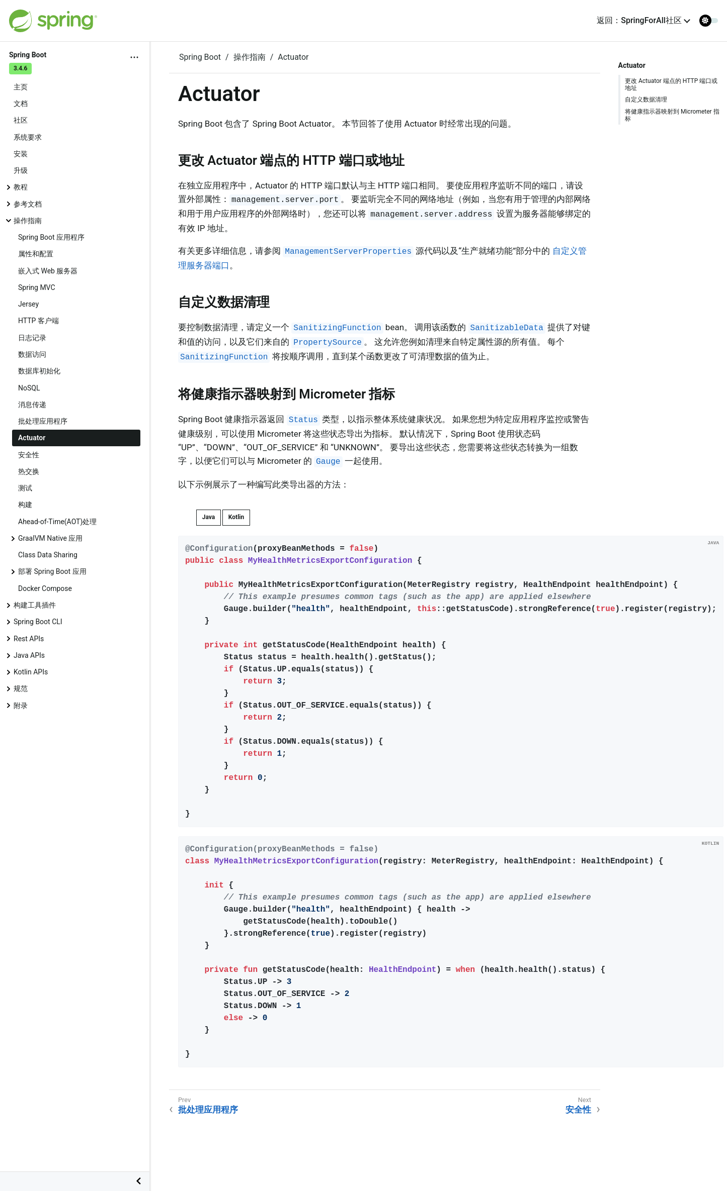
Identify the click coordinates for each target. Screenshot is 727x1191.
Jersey (28, 304)
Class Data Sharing (47, 555)
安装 (21, 154)
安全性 (28, 455)
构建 (25, 505)
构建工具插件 (35, 605)
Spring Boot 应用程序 (51, 237)
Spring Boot (200, 57)
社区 (21, 120)
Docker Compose (45, 588)
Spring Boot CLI (38, 622)
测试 (25, 488)
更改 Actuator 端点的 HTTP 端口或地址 (671, 84)
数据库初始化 (39, 371)
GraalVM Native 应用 (50, 538)
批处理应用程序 (42, 421)
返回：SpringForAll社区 (639, 20)
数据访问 (32, 354)
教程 (21, 187)
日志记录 (32, 338)
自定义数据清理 (646, 99)
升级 (21, 170)
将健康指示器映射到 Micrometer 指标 (672, 115)
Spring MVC (36, 287)
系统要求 (28, 137)
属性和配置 (35, 254)
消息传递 (32, 405)
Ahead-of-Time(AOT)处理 (57, 522)
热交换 (28, 471)
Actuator (31, 438)
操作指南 (28, 221)
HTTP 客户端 (38, 321)
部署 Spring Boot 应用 (52, 571)
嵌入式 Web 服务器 (47, 271)
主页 (21, 87)
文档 (21, 104)
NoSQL (29, 388)
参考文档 (28, 204)
